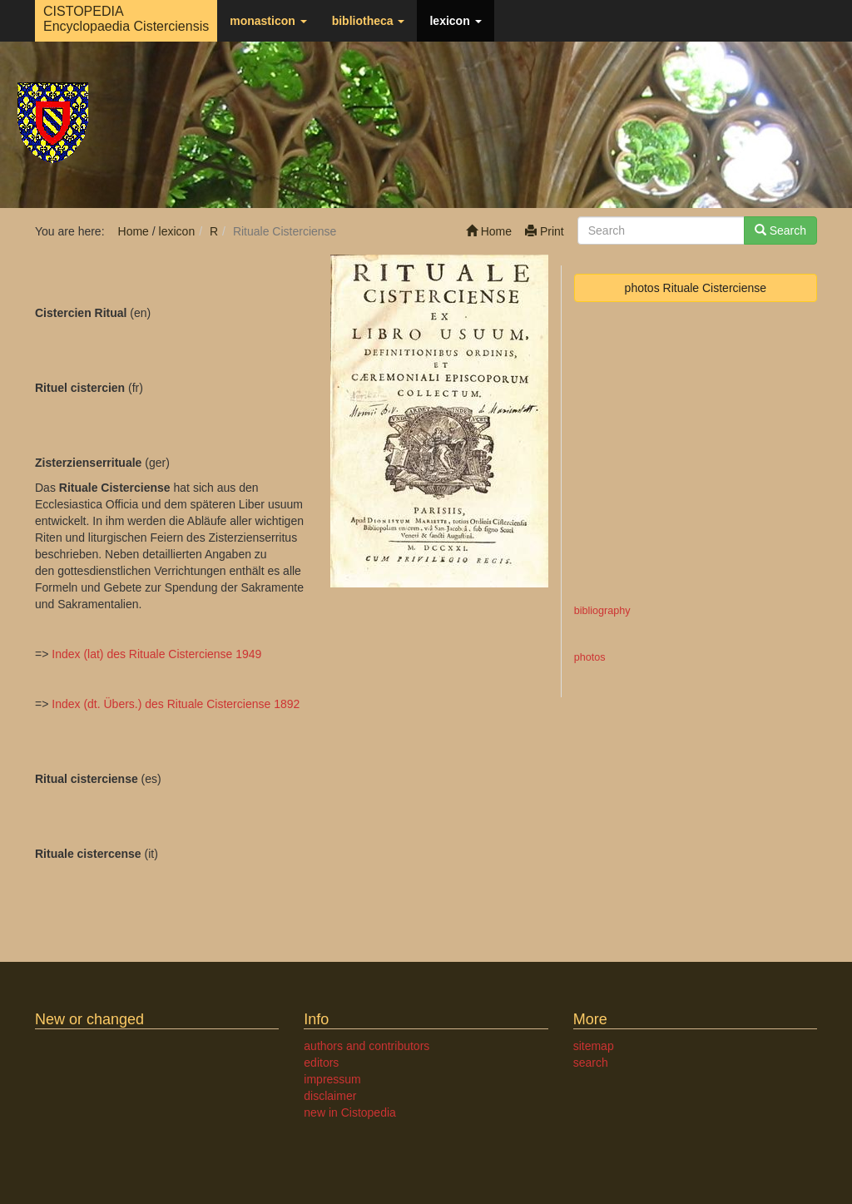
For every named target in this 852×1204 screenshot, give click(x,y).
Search (780, 230)
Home (489, 231)
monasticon (268, 20)
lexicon (455, 20)
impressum (332, 1079)
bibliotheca (368, 20)
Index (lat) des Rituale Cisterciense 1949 (156, 654)
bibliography (602, 611)
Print (544, 231)
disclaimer (330, 1095)
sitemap (593, 1046)
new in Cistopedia (350, 1112)
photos (590, 657)
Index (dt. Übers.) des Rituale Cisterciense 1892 (176, 704)
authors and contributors (366, 1046)
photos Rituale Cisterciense (695, 288)
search (590, 1062)
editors (321, 1062)
